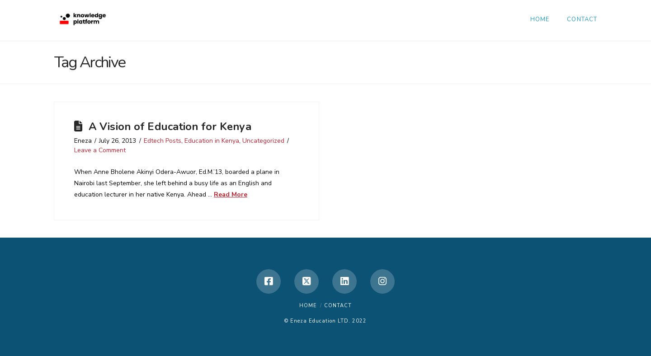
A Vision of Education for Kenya (170, 126)
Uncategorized (263, 140)
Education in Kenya (211, 140)
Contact (338, 305)
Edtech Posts (162, 140)
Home (308, 305)
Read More (230, 194)
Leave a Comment (100, 150)
